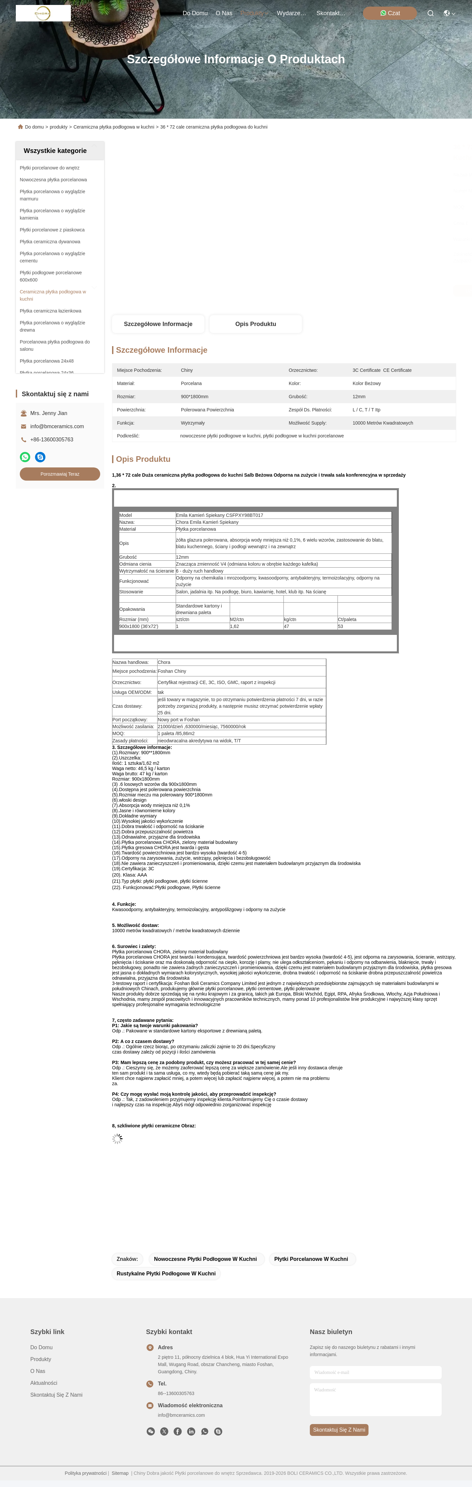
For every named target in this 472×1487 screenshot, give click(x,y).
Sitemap (120, 1473)
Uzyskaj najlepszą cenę (348, 290)
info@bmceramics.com (57, 426)
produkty (254, 13)
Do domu (195, 13)
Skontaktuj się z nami (332, 13)
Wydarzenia (293, 13)
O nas (224, 13)
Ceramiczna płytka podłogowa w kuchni (114, 127)
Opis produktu (255, 324)
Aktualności (43, 1383)
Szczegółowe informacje (158, 324)
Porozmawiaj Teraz (60, 474)
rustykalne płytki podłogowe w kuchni (166, 1273)
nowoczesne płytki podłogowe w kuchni (205, 1259)
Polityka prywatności (86, 1473)
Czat (390, 13)
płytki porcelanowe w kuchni (311, 1259)
